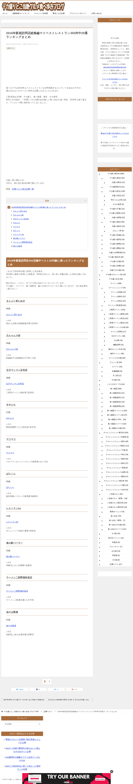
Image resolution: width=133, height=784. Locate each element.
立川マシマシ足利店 (21, 219)
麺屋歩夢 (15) (118, 345)
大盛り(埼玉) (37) (118, 195)
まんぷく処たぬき (20, 211)
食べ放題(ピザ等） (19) (117, 419)
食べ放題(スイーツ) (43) (117, 424)
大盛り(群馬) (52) (118, 217)
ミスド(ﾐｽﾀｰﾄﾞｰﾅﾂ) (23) (115, 384)
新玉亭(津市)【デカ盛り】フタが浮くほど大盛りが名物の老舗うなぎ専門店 (25, 698)
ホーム (5, 13)
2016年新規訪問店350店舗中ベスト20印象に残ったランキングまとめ (38, 207)
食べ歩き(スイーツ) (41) (117, 529)
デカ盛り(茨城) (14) (117, 235)
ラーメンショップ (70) (117, 288)
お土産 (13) (116, 551)
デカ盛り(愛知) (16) (117, 248)
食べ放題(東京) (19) (117, 402)
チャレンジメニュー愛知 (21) (117, 476)
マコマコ (16, 227)
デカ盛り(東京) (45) (117, 178)
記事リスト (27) (116, 564)
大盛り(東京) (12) (118, 182)
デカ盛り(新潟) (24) (117, 239)
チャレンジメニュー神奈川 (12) (117, 446)
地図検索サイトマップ (20, 13)
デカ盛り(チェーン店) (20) (116, 274)
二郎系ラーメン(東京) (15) (118, 323)
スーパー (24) (117, 367)
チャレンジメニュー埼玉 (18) (117, 454)
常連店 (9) (116, 542)
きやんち (16, 223)
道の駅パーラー (19, 238)
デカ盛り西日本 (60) (116, 257)
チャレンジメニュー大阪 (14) (117, 485)
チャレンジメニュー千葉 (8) (117, 450)
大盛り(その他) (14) (117, 270)
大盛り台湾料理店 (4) (117, 252)
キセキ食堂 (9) (118, 204)
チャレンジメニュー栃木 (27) (117, 463)
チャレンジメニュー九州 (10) (117, 490)
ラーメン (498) (116, 283)
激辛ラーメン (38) (117, 354)
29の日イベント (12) (116, 538)
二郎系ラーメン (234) (117, 310)
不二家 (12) (117, 375)
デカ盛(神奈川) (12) (117, 187)
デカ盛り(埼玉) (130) (117, 191)
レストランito (18, 234)
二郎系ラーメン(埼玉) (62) (118, 318)
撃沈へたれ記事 (59, 13)
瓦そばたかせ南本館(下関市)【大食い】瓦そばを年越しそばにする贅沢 (70, 698)
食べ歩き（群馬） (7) (117, 520)
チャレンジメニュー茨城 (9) (117, 468)
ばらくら (16, 231)
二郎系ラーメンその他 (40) (118, 327)
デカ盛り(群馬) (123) (117, 213)
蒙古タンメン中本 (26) (117, 349)
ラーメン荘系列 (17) (118, 332)
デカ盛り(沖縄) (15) (117, 266)
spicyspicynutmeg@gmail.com (114, 67)
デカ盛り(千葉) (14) (117, 209)
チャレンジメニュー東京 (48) (117, 441)
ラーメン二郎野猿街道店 (22, 242)
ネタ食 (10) (116, 533)
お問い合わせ (96, 13)
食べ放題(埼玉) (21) (117, 393)
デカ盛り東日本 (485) (116, 174)
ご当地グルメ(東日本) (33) (117, 503)
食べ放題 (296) (116, 389)
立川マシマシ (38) (118, 336)
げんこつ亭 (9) (118, 231)
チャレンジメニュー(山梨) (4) (117, 472)
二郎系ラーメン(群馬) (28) (118, 314)
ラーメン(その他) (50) (117, 358)
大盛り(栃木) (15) (118, 226)
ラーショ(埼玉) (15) (118, 301)
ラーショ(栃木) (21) (118, 296)
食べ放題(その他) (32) (117, 428)
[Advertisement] (47, 69)
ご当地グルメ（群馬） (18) (117, 498)
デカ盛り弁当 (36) (116, 279)
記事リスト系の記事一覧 (23, 189)
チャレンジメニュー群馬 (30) (117, 459)
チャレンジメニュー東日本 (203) (115, 432)
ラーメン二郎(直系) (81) (117, 305)
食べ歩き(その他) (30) (117, 525)
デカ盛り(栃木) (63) (117, 222)
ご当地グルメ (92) (116, 494)
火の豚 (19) (118, 340)
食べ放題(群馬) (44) (117, 406)
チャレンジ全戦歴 (41, 13)
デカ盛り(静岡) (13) (117, 244)
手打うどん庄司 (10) (118, 200)
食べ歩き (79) (116, 516)
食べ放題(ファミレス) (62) (117, 411)
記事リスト (10, 48)
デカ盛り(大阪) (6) (117, 261)
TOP (21, 710)
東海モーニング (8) (117, 512)
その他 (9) (116, 560)
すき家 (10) (116, 380)
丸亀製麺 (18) (117, 371)
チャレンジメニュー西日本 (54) (116, 481)
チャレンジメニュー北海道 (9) (117, 437)
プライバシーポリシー (78, 13)
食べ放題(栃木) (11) (117, 397)
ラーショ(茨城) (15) (118, 292)
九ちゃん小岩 (18, 215)
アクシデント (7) (116, 547)
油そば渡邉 (17, 246)
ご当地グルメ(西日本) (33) (117, 507)
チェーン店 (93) (116, 362)
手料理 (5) (116, 555)
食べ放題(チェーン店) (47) (117, 415)
